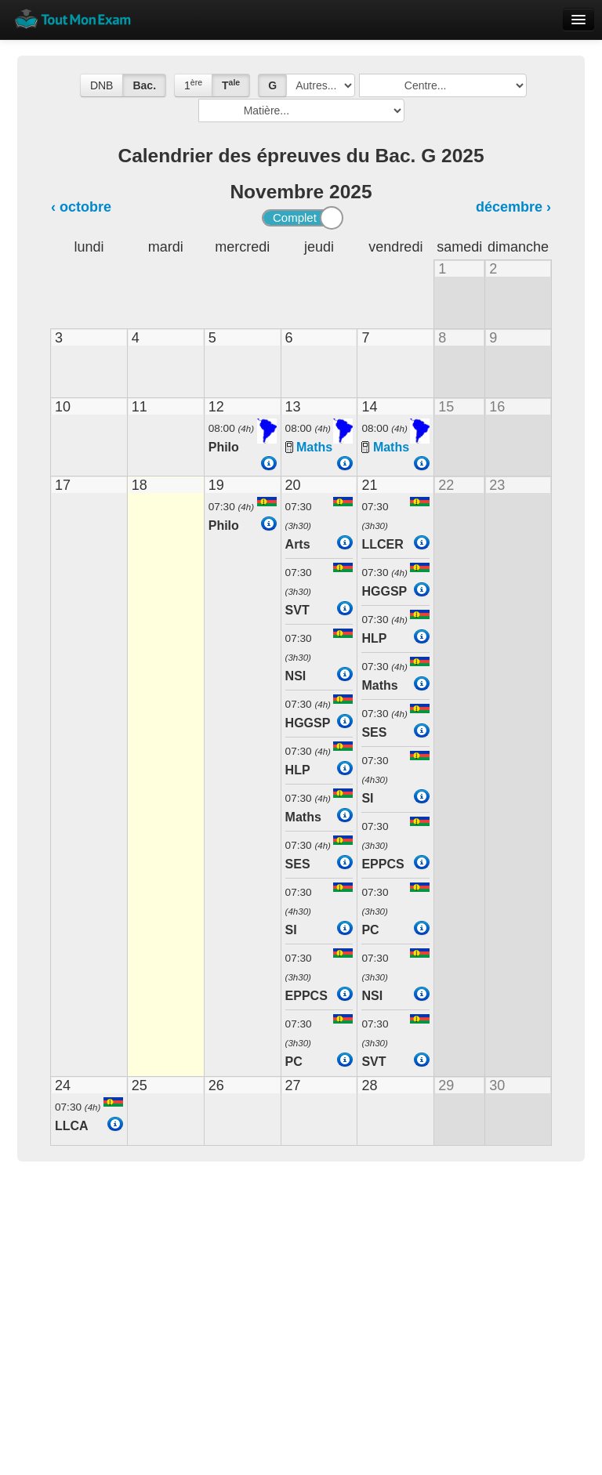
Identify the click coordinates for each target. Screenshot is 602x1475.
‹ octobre (81, 207)
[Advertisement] (301, 1294)
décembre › (513, 207)
